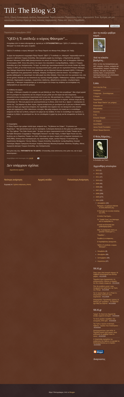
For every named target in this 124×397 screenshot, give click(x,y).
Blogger (72, 392)
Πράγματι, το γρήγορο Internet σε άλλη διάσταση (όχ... (107, 206)
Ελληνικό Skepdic (99, 118)
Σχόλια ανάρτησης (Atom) (22, 184)
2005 (98, 197)
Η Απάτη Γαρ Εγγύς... (104, 216)
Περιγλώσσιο (97, 99)
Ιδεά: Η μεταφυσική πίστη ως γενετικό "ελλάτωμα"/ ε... (107, 231)
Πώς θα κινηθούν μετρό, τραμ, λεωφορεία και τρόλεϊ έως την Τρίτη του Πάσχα (105, 288)
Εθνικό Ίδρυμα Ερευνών (101, 130)
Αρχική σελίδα (45, 180)
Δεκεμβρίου (102, 203)
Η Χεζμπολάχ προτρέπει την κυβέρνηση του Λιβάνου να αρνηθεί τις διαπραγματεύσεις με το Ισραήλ (106, 341)
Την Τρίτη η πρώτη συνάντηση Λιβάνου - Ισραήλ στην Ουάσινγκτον (105, 324)
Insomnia (96, 112)
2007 (98, 190)
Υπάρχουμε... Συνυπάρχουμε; (103, 93)
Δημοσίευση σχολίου (17, 170)
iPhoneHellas (97, 109)
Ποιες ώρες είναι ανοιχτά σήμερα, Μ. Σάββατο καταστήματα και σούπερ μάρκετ (105, 274)
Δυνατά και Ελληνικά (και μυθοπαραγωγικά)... (105, 225)
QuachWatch (97, 124)
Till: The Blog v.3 (29, 10)
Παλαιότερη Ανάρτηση (77, 180)
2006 (98, 193)
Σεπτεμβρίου (102, 258)
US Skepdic (97, 121)
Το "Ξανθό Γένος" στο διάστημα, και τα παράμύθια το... (108, 220)
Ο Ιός (95, 115)
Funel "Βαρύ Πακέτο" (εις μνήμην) (104, 102)
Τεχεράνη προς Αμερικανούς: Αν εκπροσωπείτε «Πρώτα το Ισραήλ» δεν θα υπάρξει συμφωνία (105, 281)
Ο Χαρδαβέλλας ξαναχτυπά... (107, 242)
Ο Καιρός (96, 96)
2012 (98, 173)
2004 (98, 200)
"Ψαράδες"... (101, 235)
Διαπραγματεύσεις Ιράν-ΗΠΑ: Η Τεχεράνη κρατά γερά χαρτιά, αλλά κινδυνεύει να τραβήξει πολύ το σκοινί (105, 333)
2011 (98, 177)
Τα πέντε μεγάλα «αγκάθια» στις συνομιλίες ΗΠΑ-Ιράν (104, 320)
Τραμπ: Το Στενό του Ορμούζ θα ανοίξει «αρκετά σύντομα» (104, 315)
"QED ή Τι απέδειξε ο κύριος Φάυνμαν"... (107, 246)
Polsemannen (98, 106)
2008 (98, 187)
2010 (98, 180)
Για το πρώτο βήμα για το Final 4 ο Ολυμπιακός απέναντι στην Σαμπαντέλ (105, 295)
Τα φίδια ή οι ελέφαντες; (105, 238)
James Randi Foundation (102, 127)
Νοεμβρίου (101, 251)
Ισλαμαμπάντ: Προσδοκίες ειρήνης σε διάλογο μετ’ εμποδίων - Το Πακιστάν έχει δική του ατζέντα (106, 301)
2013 (98, 170)
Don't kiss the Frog (99, 87)
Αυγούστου (102, 261)
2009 (98, 183)
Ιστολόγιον (97, 90)
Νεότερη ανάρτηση (13, 180)
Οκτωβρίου (102, 254)
